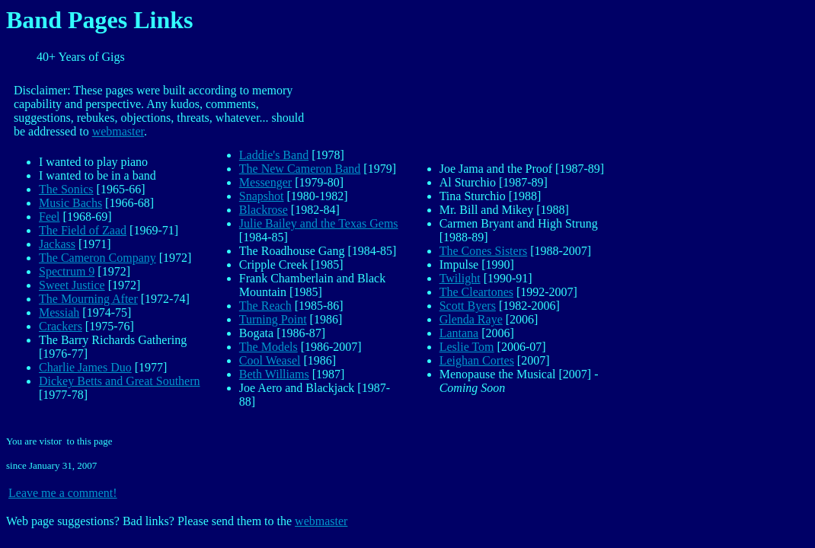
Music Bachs (70, 202)
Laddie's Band (273, 154)
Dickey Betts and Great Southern (119, 380)
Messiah (59, 312)
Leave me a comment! (62, 492)
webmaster (118, 131)
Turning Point (273, 319)
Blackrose (263, 209)
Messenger (265, 182)
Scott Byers (467, 305)
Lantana (459, 333)
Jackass (57, 243)
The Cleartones (476, 291)
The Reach (265, 305)
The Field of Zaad (82, 230)
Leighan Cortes (476, 360)
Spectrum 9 (66, 271)
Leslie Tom (466, 346)
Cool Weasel (270, 360)
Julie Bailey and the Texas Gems (318, 223)
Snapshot (261, 196)
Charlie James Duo (85, 367)
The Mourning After (88, 298)
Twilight (460, 278)
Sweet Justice (72, 285)
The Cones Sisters (483, 250)
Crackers (60, 326)
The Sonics (66, 189)
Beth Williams (274, 374)
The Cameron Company (97, 257)
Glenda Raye (471, 319)
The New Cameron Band (300, 168)
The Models (268, 346)
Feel (49, 216)
